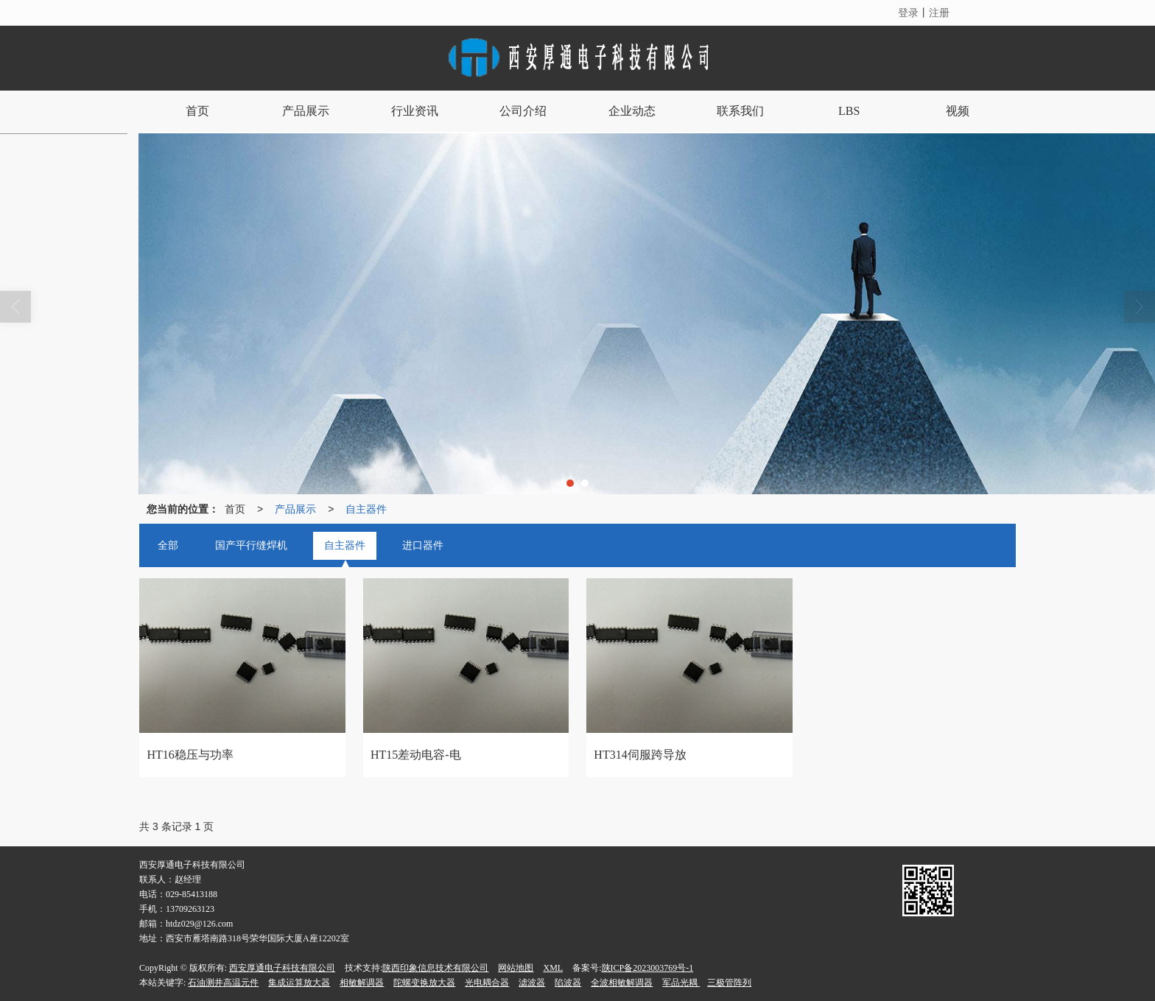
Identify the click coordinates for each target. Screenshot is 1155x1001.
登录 (908, 12)
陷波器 (568, 982)
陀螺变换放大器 (424, 982)
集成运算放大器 (299, 982)
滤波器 (532, 982)
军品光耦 (681, 982)
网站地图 (515, 968)
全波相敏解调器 (622, 982)
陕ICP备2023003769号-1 (648, 968)
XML (553, 968)
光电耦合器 (487, 982)
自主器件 (366, 509)
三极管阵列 (729, 982)
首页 (235, 509)
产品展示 (295, 509)
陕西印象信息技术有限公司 (435, 968)
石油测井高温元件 (223, 982)
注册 (939, 12)
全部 (168, 545)
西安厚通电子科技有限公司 (282, 968)
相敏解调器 (362, 982)
